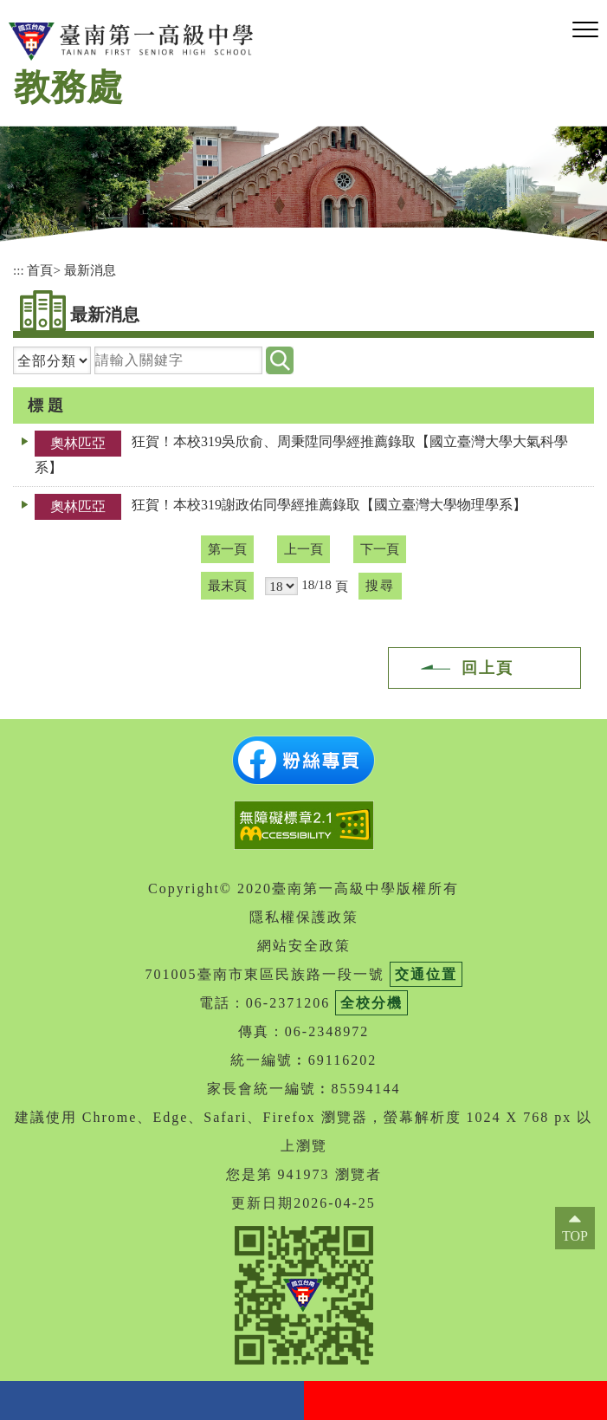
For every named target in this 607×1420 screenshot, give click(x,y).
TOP (575, 1236)
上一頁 (303, 548)
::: (18, 270)
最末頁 (227, 585)
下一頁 (379, 548)
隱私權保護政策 (303, 917)
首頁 (40, 270)
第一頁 (227, 548)
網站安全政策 (304, 945)
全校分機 (371, 1002)
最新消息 (90, 270)
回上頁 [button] (487, 668)
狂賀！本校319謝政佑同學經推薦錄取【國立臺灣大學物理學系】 (329, 504)
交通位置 (426, 974)
